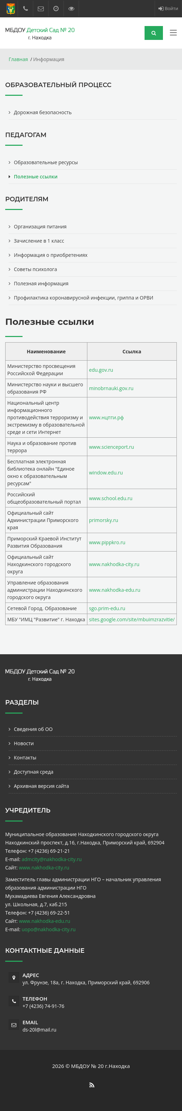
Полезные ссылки (36, 176)
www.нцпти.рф (106, 417)
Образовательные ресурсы (46, 162)
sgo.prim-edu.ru (107, 608)
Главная (18, 59)
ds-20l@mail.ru (40, 1029)
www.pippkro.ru (107, 542)
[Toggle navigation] (173, 34)
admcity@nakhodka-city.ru (51, 859)
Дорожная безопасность (43, 112)
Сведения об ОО (33, 729)
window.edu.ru (106, 472)
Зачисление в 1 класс (39, 240)
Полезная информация (41, 283)
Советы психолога (35, 269)
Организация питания (40, 226)
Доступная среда (33, 771)
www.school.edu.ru (110, 498)
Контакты (25, 757)
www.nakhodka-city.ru (114, 564)
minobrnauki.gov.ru (111, 388)
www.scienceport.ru (111, 447)
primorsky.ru (103, 520)
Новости (24, 743)
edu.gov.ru (101, 370)
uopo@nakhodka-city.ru (48, 929)
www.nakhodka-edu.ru (114, 590)
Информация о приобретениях (50, 255)
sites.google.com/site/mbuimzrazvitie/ (132, 619)
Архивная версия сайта (41, 786)
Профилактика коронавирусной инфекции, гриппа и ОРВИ (83, 297)
